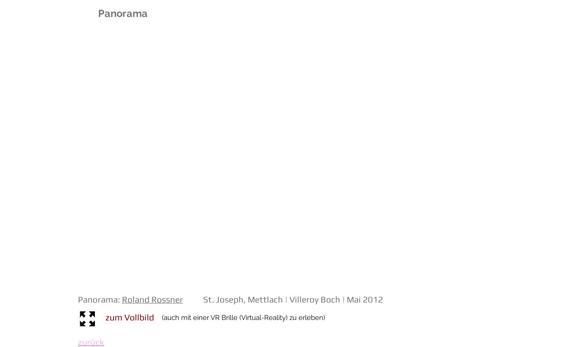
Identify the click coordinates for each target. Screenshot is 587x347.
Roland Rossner (152, 299)
